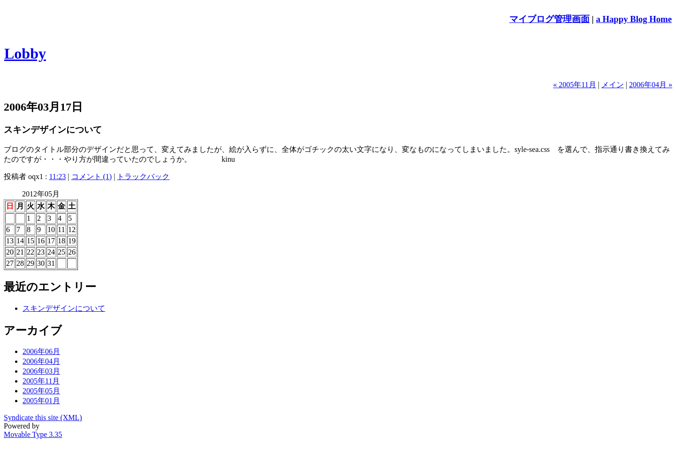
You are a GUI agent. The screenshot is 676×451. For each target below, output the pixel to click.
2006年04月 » (650, 85)
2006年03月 (41, 371)
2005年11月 (41, 381)
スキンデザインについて (64, 308)
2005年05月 (41, 391)
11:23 (57, 176)
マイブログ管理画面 (549, 19)
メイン (612, 85)
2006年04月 (41, 361)
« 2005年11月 (574, 85)
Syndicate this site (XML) (43, 417)
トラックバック (143, 176)
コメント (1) (91, 176)
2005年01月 (41, 401)
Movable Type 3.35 (33, 434)
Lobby (25, 53)
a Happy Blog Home (634, 19)
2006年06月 (41, 351)
